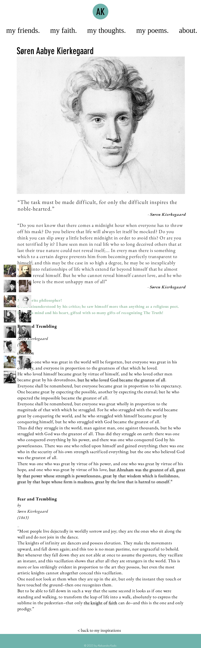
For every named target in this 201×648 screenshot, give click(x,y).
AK (100, 11)
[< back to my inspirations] (99, 630)
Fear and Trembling (37, 326)
